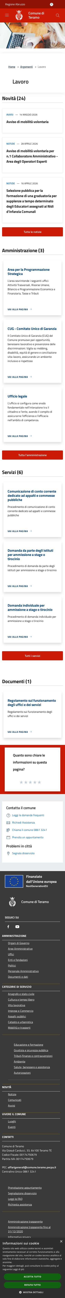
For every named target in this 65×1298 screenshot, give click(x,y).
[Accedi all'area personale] (51, 4)
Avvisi (9, 114)
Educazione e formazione (28, 1045)
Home (11, 67)
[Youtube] (17, 926)
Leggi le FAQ (15, 1199)
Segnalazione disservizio (22, 1193)
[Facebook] (8, 926)
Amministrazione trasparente (25, 1221)
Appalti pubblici (17, 1016)
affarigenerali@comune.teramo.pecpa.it (32, 1167)
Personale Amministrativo (23, 971)
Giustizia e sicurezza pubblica (31, 1050)
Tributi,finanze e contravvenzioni (33, 1056)
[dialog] (32, 1268)
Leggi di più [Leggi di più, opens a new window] (18, 1269)
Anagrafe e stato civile (21, 994)
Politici (12, 965)
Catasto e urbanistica (20, 1022)
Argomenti (26, 67)
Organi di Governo (18, 943)
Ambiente (19, 1061)
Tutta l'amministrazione (32, 455)
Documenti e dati (18, 977)
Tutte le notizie (32, 232)
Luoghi (12, 1121)
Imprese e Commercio (20, 1011)
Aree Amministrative (20, 949)
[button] (33, 1292)
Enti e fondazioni (18, 960)
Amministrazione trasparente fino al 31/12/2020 (29, 1229)
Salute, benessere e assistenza (32, 1067)
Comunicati (14, 1100)
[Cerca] (58, 15)
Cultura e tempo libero (21, 999)
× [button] (61, 1241)
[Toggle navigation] (7, 15)
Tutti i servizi (32, 656)
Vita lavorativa (16, 1005)
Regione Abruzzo (15, 4)
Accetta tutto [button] (32, 1276)
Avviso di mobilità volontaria (27, 121)
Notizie (10, 143)
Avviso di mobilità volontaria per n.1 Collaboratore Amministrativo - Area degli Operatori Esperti (32, 156)
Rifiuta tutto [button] (32, 1284)
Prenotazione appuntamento (25, 1188)
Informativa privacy (19, 1237)
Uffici (11, 954)
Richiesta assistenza (20, 1204)
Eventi (12, 1127)
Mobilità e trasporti (19, 1027)
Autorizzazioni (22, 1073)
